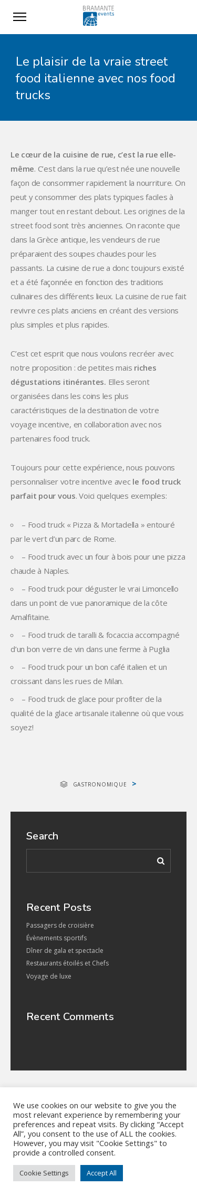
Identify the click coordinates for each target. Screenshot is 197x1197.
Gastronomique (100, 784)
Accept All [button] (102, 1173)
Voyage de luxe (48, 976)
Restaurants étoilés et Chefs (67, 963)
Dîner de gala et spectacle (64, 950)
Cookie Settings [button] (44, 1173)
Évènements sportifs (56, 937)
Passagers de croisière (60, 925)
